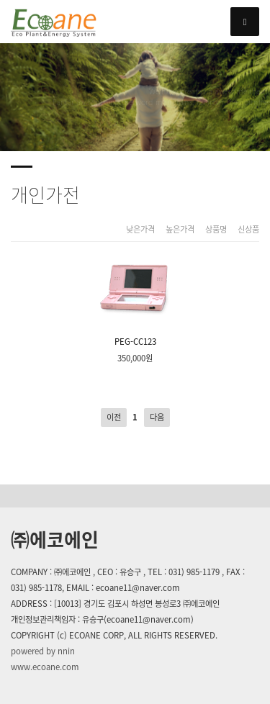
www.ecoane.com (45, 667)
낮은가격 (140, 229)
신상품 (248, 229)
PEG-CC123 (135, 300)
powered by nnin (43, 651)
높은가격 (180, 229)
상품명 (216, 229)
